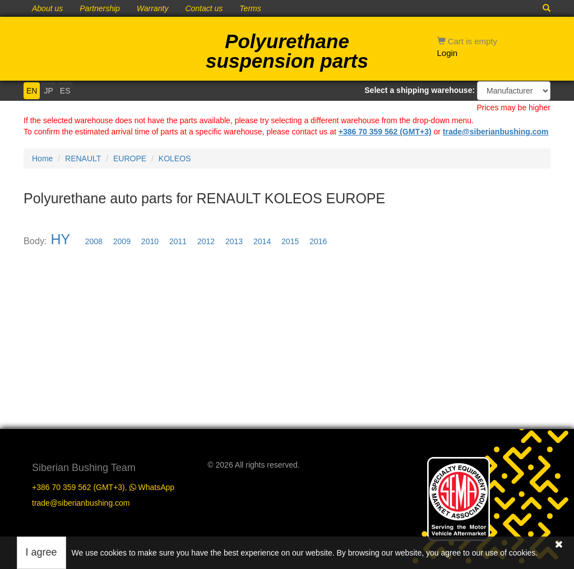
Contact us (204, 8)
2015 (290, 241)
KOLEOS (175, 158)
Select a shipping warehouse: (419, 90)
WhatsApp (151, 487)
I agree (41, 552)
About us (47, 8)
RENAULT (83, 158)
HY (60, 239)
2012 (206, 241)
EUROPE (129, 158)
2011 (178, 241)
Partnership (100, 8)
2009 (122, 241)
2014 (262, 241)
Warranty (153, 8)
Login (447, 53)
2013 (234, 241)
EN (31, 90)
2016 (318, 241)
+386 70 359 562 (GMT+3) (385, 131)
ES (65, 90)
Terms (250, 8)
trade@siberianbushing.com (496, 131)
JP (48, 90)
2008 (94, 241)
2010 (150, 241)
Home (42, 158)
